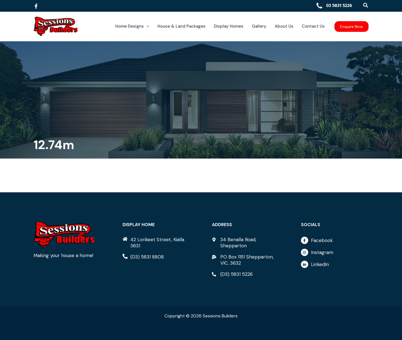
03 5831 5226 (334, 5)
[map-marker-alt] (245, 242)
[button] (365, 5)
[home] (156, 242)
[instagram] (334, 253)
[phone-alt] (143, 257)
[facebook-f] (334, 241)
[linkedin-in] (334, 264)
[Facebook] (36, 6)
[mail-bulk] (245, 260)
